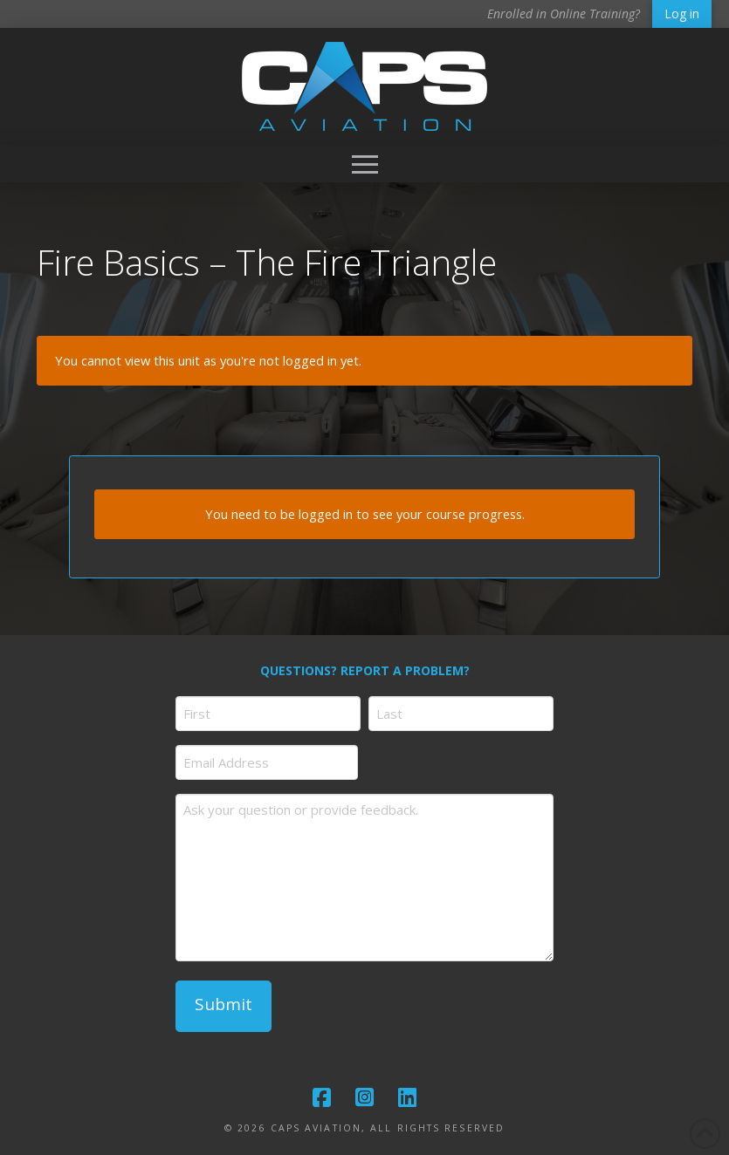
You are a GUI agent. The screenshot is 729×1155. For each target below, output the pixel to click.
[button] (365, 164)
